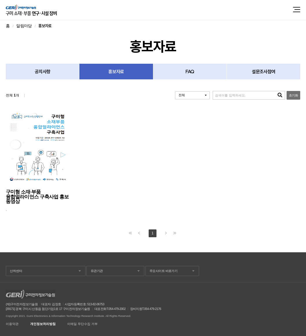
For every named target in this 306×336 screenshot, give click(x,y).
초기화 (293, 95)
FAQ (189, 71)
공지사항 (42, 71)
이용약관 (12, 324)
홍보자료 (116, 71)
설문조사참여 (263, 71)
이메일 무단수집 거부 (82, 324)
